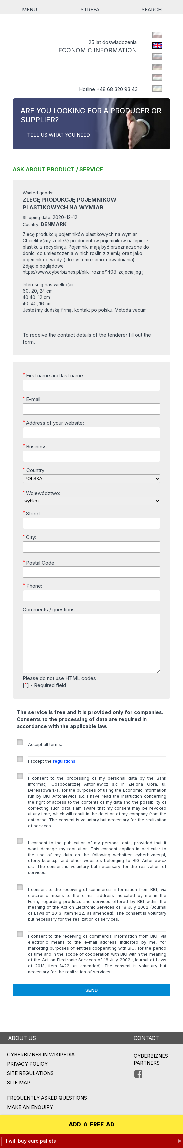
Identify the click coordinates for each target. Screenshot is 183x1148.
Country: (34, 470)
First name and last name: (53, 375)
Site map (18, 1093)
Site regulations (30, 1084)
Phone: (32, 585)
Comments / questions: (49, 609)
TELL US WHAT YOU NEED (58, 135)
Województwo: (41, 493)
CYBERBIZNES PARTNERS (151, 1070)
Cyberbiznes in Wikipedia (41, 1065)
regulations (65, 772)
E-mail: (32, 399)
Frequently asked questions (47, 1109)
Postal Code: (39, 562)
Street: (32, 513)
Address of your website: (53, 422)
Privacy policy (27, 1075)
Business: (35, 446)
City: (29, 537)
